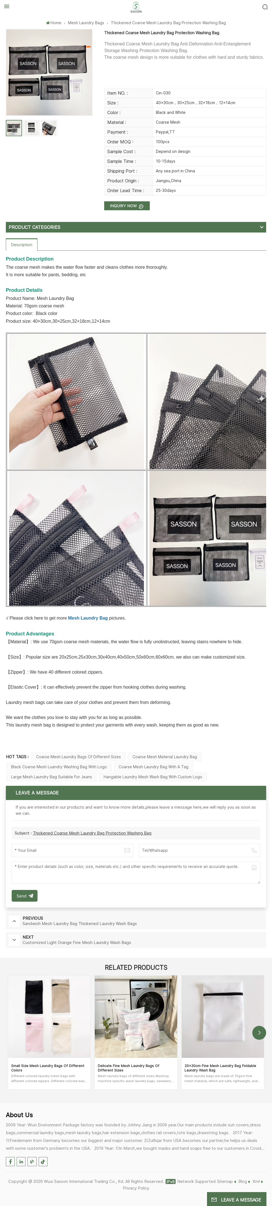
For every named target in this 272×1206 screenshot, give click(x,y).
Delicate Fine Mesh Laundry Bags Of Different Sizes (128, 1068)
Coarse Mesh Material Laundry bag (165, 756)
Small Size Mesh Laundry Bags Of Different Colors (47, 1068)
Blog (242, 1181)
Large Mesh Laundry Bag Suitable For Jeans (51, 776)
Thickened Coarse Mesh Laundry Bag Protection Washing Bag (92, 833)
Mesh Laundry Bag (88, 618)
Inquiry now (124, 205)
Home (53, 22)
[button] (259, 1033)
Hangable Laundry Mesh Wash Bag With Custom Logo (153, 776)
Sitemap (225, 1181)
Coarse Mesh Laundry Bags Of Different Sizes (78, 756)
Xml (256, 1181)
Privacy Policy (136, 1188)
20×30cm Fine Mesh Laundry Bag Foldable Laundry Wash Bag (220, 1068)
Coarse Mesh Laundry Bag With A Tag (153, 766)
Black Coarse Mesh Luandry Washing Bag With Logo (59, 766)
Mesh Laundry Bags (86, 22)
